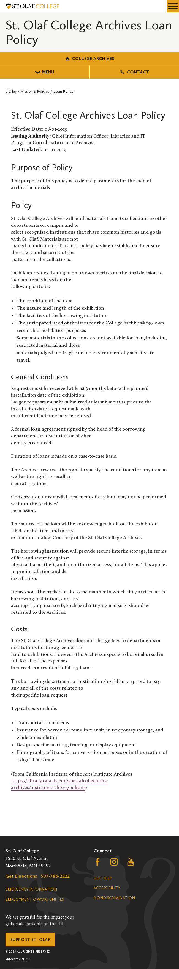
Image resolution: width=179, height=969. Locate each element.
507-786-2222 (55, 876)
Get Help (103, 878)
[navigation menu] (173, 6)
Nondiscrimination (114, 898)
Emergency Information (31, 889)
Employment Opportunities (35, 899)
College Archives (90, 58)
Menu (45, 72)
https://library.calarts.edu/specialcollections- (59, 781)
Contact (134, 72)
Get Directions (21, 876)
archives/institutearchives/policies (48, 787)
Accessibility (107, 888)
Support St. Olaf (30, 939)
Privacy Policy (18, 959)
